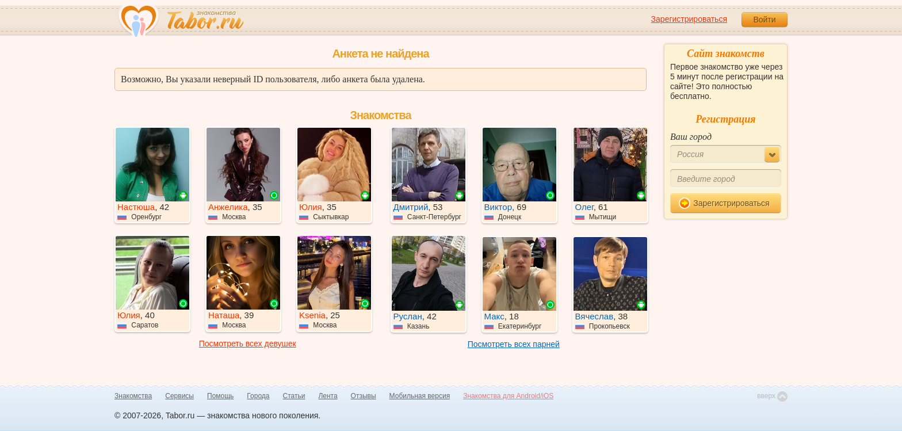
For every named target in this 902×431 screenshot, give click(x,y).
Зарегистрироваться (689, 19)
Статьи (294, 396)
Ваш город (691, 137)
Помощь (220, 396)
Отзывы (363, 396)
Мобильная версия (419, 396)
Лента (327, 396)
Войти (764, 19)
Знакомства (133, 396)
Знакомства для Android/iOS (508, 396)
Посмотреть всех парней (514, 344)
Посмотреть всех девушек (247, 343)
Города (258, 396)
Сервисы (179, 396)
